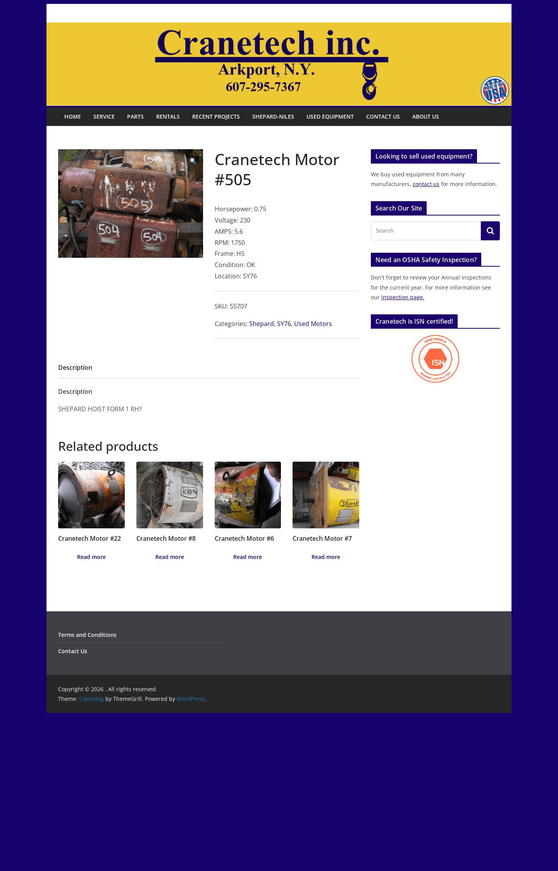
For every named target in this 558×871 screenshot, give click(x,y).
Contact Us (383, 116)
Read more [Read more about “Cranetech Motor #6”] (247, 557)
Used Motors (313, 323)
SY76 (284, 323)
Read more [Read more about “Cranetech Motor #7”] (326, 557)
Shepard (261, 323)
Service (104, 116)
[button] (192, 161)
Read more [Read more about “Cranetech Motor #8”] (169, 557)
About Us (425, 116)
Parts (135, 116)
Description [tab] (75, 367)
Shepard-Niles (273, 116)
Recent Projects (216, 116)
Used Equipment (330, 116)
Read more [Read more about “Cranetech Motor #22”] (91, 557)
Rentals (168, 116)
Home (72, 116)
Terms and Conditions (87, 634)
